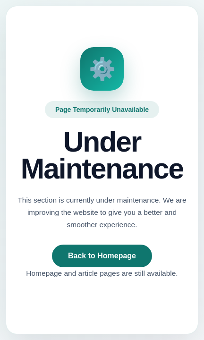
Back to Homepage (102, 256)
